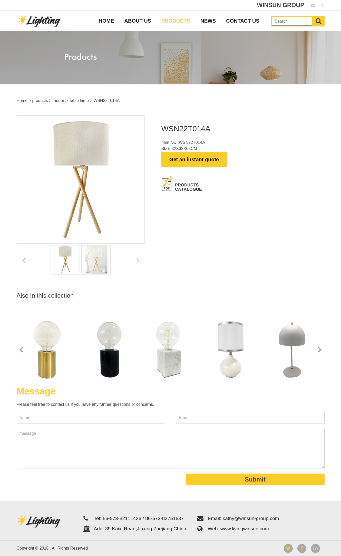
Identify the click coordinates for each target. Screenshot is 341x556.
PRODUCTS (175, 21)
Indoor (58, 100)
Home (22, 100)
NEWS (208, 21)
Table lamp (79, 100)
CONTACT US (242, 21)
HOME (106, 21)
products (40, 100)
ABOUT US (137, 21)
